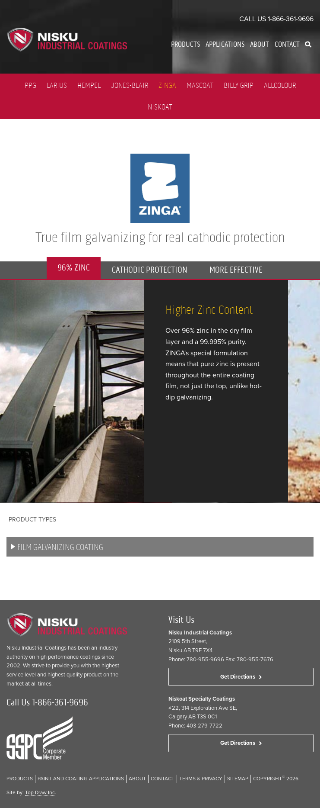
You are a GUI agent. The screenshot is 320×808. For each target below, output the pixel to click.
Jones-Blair (129, 85)
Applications (225, 44)
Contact (287, 44)
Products (185, 44)
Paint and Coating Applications (81, 779)
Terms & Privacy (200, 779)
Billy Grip (238, 85)
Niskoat (160, 107)
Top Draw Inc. (40, 792)
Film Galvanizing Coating (60, 547)
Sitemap (237, 779)
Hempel (89, 85)
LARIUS (57, 85)
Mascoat (200, 85)
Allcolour (280, 85)
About (259, 44)
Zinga (167, 85)
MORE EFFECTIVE (236, 270)
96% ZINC (73, 268)
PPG (30, 85)
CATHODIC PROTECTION (149, 270)
